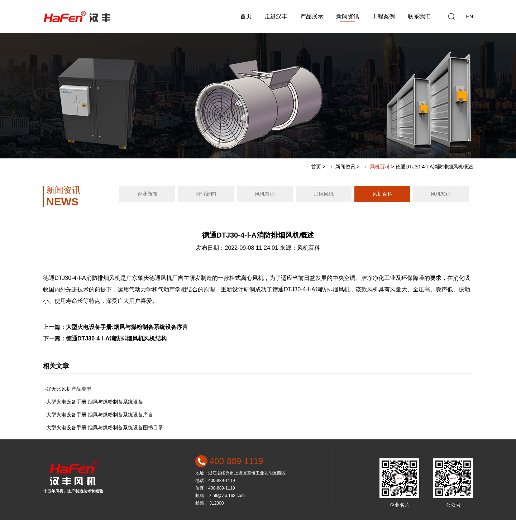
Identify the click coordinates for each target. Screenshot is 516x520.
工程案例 (383, 16)
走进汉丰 (275, 16)
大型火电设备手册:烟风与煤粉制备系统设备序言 (127, 327)
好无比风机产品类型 (68, 389)
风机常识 (265, 194)
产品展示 (311, 16)
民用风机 (324, 194)
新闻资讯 (347, 16)
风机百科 (380, 167)
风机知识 (441, 194)
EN (469, 16)
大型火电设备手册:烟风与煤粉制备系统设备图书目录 (104, 427)
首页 (246, 16)
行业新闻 (206, 194)
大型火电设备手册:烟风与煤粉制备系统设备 (94, 402)
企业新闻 (147, 194)
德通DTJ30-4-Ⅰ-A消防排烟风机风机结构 (116, 338)
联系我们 (419, 16)
